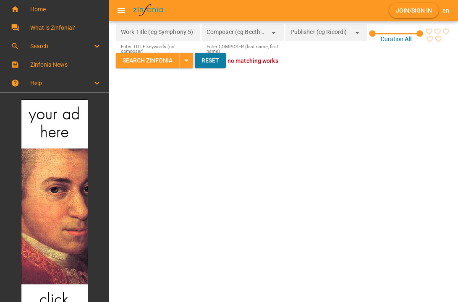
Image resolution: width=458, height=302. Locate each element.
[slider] (396, 33)
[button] (54, 9)
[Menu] (121, 10)
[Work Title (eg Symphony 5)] (158, 32)
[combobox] (236, 35)
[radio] (428, 31)
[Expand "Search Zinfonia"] (186, 60)
